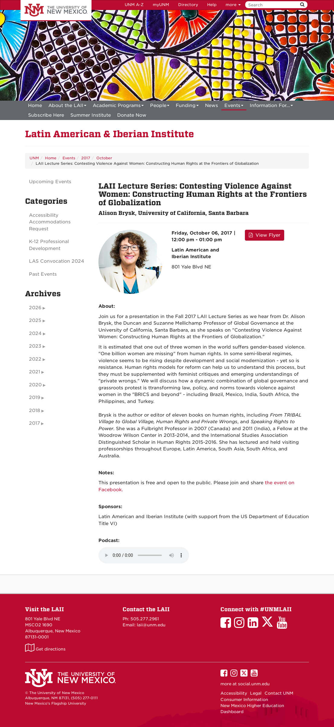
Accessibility (233, 693)
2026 (35, 307)
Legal (256, 693)
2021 (34, 372)
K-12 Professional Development (49, 245)
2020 (35, 385)
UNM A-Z (134, 4)
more (233, 4)
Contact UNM (279, 693)
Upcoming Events (50, 181)
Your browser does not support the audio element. (143, 555)
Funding (187, 106)
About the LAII (67, 106)
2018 (34, 410)
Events (233, 106)
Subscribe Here (46, 115)
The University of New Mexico (56, 10)
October (104, 158)
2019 (34, 397)
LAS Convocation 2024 (56, 261)
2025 (35, 320)
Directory (188, 4)
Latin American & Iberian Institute (109, 134)
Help (212, 4)
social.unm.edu (254, 683)
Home (35, 105)
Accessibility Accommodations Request (50, 222)
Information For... (271, 106)
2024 (35, 333)
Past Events (43, 274)
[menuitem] (35, 105)
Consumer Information (244, 699)
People (159, 106)
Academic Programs (118, 106)
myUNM (161, 4)
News (211, 105)
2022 (35, 359)
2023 (35, 346)
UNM (34, 158)
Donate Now (131, 115)
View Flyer (264, 235)
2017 (85, 158)
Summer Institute (90, 115)
